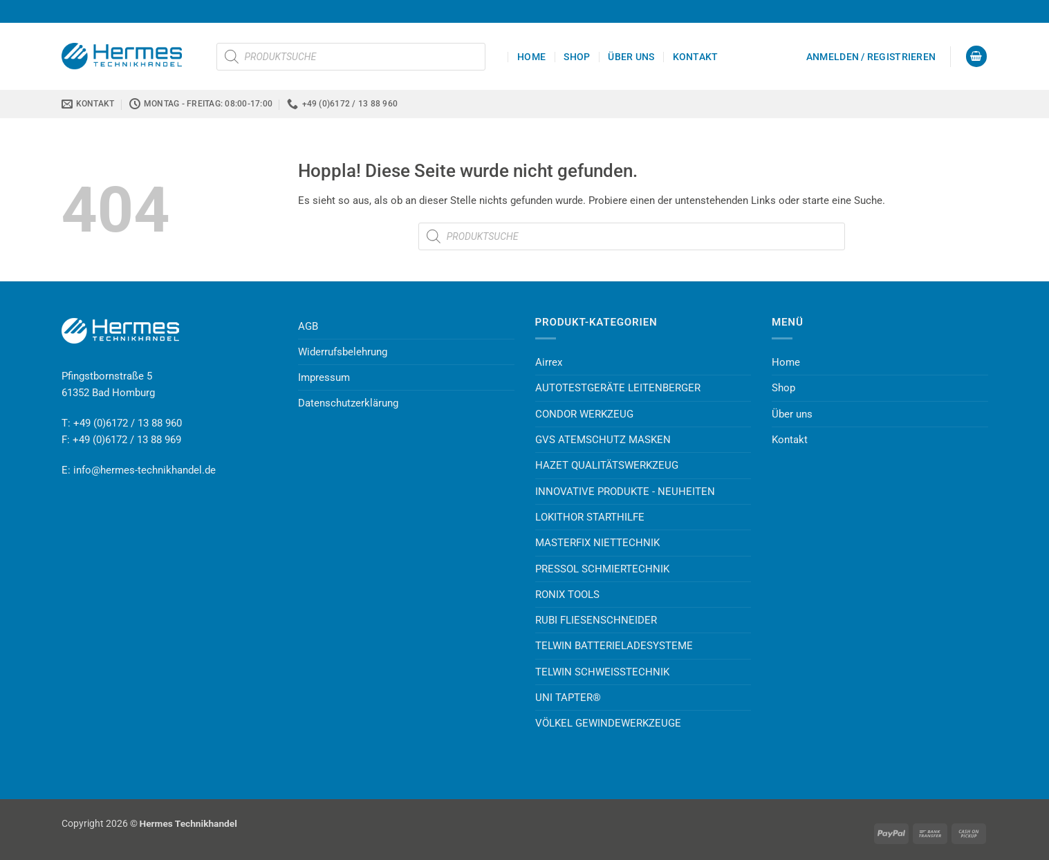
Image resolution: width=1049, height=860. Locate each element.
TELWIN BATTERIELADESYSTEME (614, 645)
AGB (308, 326)
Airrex (548, 362)
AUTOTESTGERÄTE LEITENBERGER (617, 388)
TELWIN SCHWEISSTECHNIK (602, 672)
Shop (577, 56)
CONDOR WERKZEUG (584, 414)
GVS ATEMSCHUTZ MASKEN (603, 439)
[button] (871, 57)
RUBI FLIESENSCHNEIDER (596, 620)
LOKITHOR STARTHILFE (589, 517)
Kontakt (695, 56)
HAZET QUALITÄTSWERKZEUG (606, 465)
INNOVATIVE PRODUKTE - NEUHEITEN (625, 491)
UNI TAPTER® (568, 697)
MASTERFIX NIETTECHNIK (597, 542)
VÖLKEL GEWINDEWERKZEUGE (608, 723)
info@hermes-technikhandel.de (144, 470)
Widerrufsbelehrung (342, 352)
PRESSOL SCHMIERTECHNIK (602, 569)
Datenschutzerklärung (348, 403)
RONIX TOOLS (567, 594)
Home (531, 56)
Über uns (631, 56)
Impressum (324, 377)
